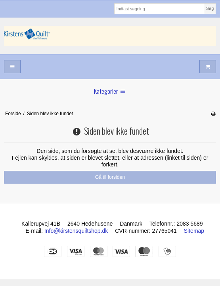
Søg (210, 8)
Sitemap (194, 231)
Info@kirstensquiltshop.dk (76, 231)
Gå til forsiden (110, 177)
